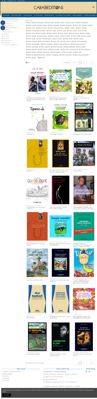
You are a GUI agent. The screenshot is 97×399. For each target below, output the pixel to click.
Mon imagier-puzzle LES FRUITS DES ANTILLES (58, 98)
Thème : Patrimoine (84, 49)
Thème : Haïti (55, 41)
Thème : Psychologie (43, 52)
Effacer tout (41, 57)
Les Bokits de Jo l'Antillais (82, 134)
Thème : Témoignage (52, 55)
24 (75, 62)
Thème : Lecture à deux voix (61, 44)
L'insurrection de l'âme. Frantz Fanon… (58, 354)
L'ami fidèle (77, 171)
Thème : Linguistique (32, 47)
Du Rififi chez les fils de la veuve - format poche (59, 171)
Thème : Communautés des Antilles (35, 30)
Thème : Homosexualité (32, 44)
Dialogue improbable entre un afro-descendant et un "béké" (36, 99)
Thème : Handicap (31, 41)
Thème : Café (77, 25)
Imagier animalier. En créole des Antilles (60, 244)
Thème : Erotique (42, 36)
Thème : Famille (65, 36)
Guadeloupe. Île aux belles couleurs (36, 207)
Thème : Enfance (52, 33)
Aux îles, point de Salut (35, 280)
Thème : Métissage (31, 49)
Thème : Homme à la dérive (79, 41)
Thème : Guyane (57, 38)
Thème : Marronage (56, 47)
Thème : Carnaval (41, 28)
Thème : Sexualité (67, 52)
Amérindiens (7, 40)
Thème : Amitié (49, 22)
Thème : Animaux (31, 25)
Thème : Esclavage (53, 36)
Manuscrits (6, 376)
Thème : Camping (87, 25)
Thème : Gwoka (68, 38)
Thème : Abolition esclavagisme (35, 22)
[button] (27, 15)
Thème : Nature (42, 49)
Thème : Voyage (31, 57)
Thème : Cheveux (70, 28)
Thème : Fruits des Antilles (44, 38)
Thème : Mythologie (69, 47)
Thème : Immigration (47, 44)
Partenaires (6, 378)
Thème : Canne (30, 28)
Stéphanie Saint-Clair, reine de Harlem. (60, 317)
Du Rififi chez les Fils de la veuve (82, 354)
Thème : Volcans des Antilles (81, 55)
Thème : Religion (55, 52)
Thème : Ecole (82, 30)
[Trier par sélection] (67, 62)
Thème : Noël (64, 49)
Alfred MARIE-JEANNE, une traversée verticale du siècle (83, 207)
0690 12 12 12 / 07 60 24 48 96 (54, 376)
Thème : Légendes (44, 47)
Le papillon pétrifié (33, 354)
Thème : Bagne (42, 25)
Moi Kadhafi (31, 317)
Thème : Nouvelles (54, 49)
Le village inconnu (56, 134)
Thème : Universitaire (66, 55)
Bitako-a (30, 171)
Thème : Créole (61, 30)
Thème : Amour (59, 22)
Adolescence (7, 23)
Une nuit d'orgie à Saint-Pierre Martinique (58, 207)
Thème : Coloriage (81, 28)
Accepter (6, 395)
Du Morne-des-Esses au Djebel (81, 98)
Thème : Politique (31, 52)
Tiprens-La (30, 134)
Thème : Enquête (85, 33)
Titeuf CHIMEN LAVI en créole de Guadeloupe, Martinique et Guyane (81, 281)
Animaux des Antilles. (10, 44)
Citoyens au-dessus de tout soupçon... (59, 280)
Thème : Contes (51, 30)
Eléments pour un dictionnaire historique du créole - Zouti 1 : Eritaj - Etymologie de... (82, 246)
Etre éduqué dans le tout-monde (36, 244)
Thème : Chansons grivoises (55, 28)
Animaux (6, 42)
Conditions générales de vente (11, 371)
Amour (6, 36)
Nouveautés (21, 0)
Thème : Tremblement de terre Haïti (35, 55)
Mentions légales (7, 374)
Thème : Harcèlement (44, 41)
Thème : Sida (77, 52)
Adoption (6, 29)
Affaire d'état (7, 32)
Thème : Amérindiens (82, 22)
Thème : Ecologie (41, 33)
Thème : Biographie (53, 25)
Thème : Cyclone (72, 30)
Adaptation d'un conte (10, 21)
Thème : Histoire (65, 41)
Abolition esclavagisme (10, 19)
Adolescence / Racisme (10, 27)
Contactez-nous (11, 0)
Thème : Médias (80, 47)
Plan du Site (6, 380)
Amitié (6, 34)
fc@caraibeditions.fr (51, 379)
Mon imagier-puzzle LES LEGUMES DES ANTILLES (81, 317)
